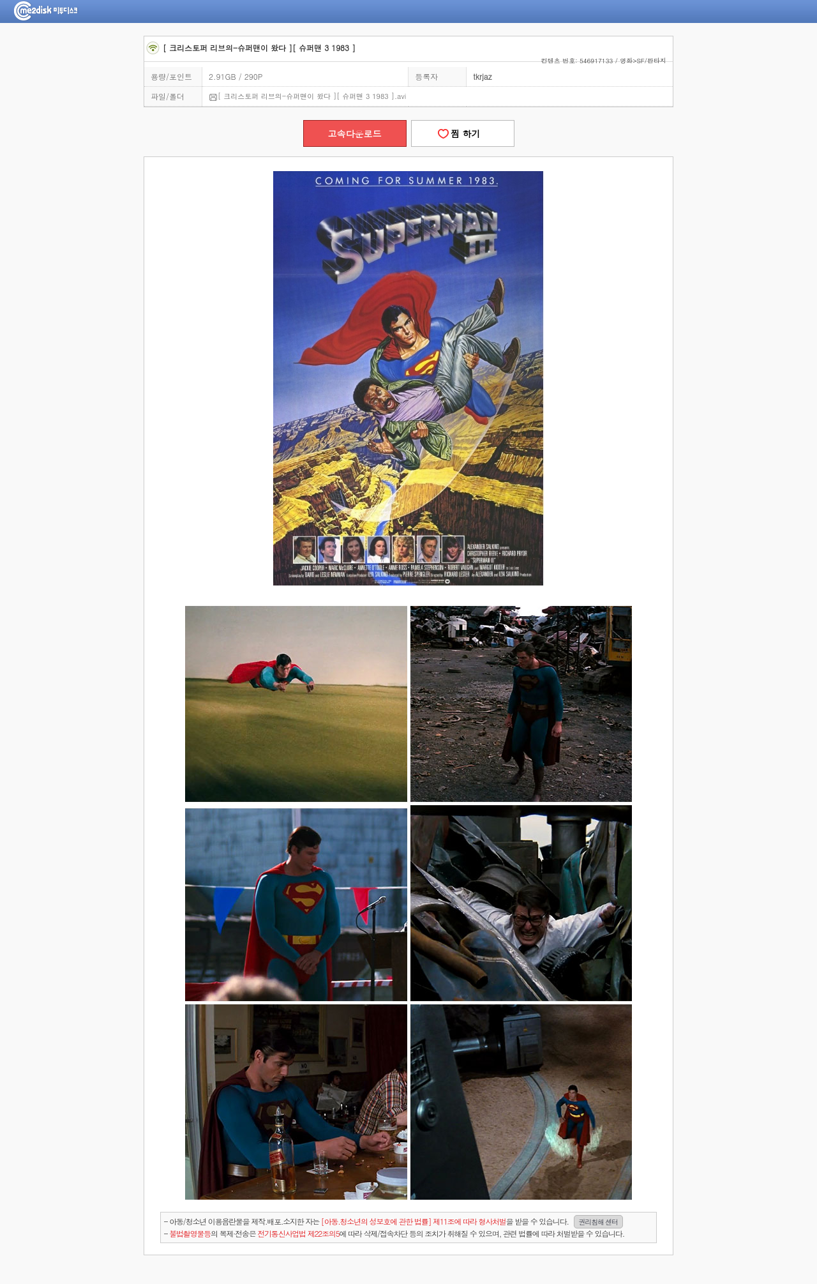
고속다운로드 (355, 133)
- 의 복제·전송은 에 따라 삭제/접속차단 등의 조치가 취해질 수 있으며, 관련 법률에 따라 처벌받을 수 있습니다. (394, 1233)
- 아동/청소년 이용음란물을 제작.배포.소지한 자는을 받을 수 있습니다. (393, 1222)
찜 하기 (462, 133)
